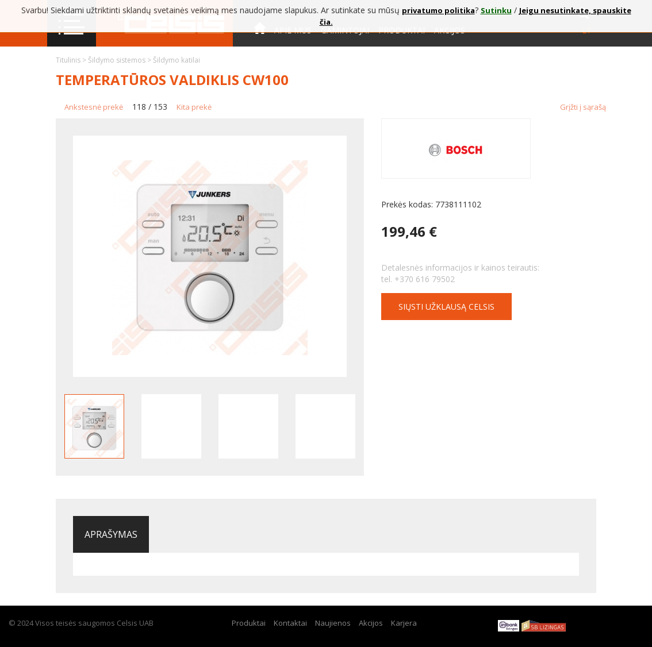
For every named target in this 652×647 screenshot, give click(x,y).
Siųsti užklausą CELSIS (446, 306)
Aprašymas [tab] (111, 534)
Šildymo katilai (176, 60)
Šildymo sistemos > (120, 60)
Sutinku (496, 10)
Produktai (249, 623)
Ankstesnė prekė (93, 107)
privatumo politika (438, 10)
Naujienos (333, 623)
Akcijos (371, 623)
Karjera (404, 623)
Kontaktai (277, 62)
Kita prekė (194, 107)
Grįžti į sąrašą (583, 107)
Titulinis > (72, 60)
